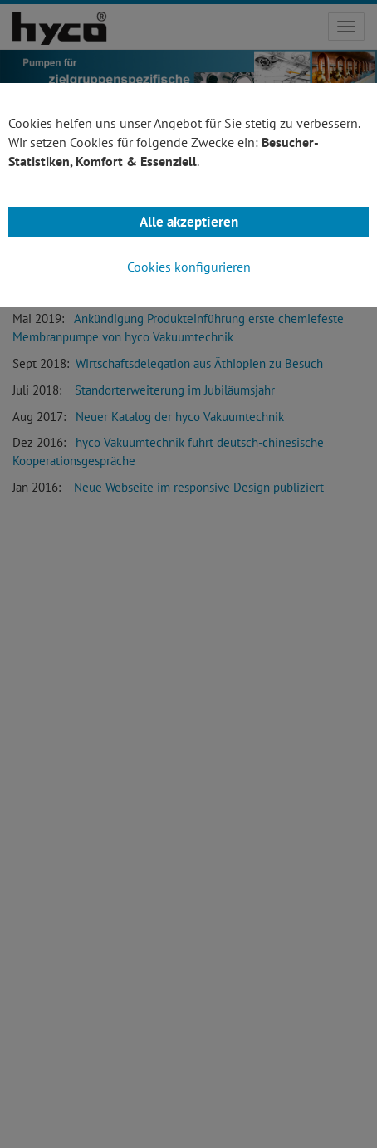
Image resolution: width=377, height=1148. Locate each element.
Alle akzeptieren (189, 222)
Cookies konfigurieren (189, 266)
